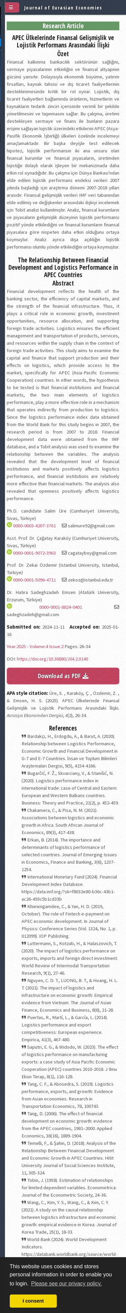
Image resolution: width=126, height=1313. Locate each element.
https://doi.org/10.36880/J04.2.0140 (52, 659)
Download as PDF (63, 675)
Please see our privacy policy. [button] (66, 1283)
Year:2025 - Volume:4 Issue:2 (35, 646)
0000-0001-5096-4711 (34, 580)
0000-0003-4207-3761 (34, 526)
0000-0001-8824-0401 (60, 607)
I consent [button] (33, 1301)
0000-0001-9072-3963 (34, 553)
